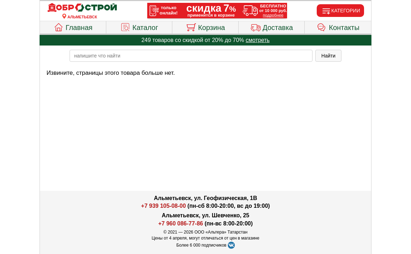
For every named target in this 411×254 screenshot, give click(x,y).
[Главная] (82, 7)
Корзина (205, 26)
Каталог (139, 26)
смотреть (258, 40)
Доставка (271, 26)
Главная (73, 26)
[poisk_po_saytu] (191, 56)
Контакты (338, 26)
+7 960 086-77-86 (180, 223)
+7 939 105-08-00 (163, 206)
